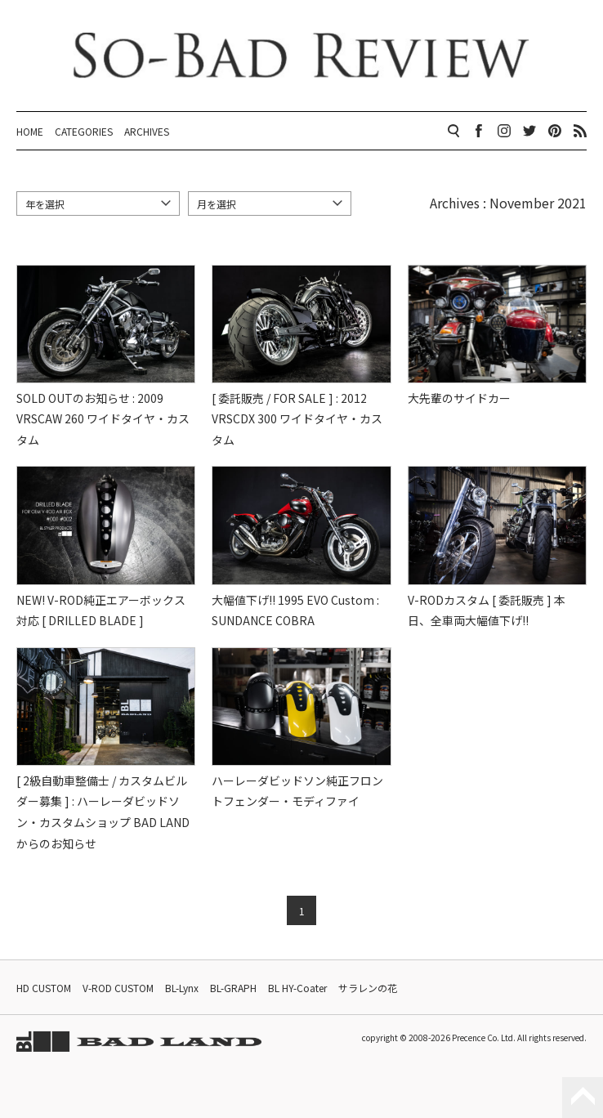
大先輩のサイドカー (459, 398)
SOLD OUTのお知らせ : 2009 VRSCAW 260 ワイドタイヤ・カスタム (103, 419)
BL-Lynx (182, 988)
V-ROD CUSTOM (118, 988)
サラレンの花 (367, 988)
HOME (29, 131)
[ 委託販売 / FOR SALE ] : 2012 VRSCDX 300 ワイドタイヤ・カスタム (297, 419)
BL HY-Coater (297, 988)
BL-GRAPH (233, 988)
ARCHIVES (146, 131)
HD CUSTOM (43, 988)
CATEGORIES (84, 131)
